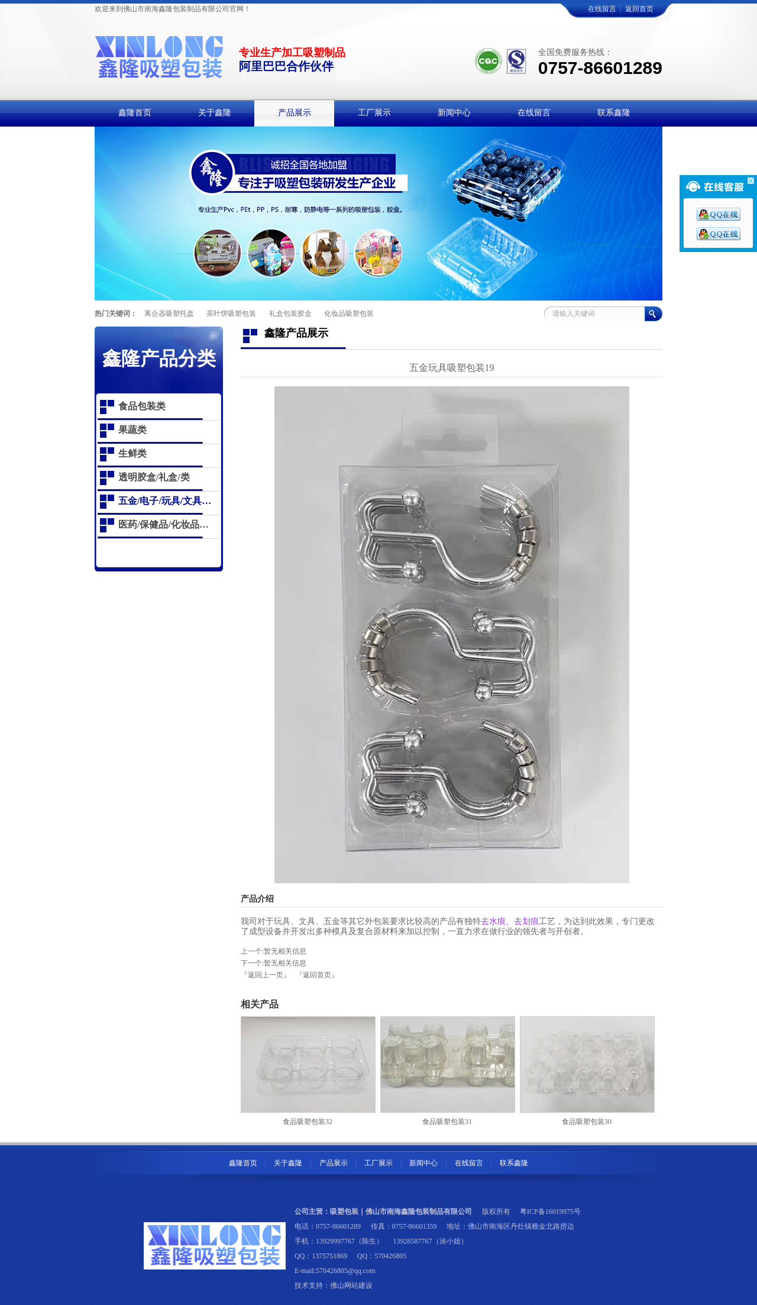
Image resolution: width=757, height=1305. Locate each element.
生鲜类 (132, 453)
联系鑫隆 (514, 1163)
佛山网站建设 (351, 1285)
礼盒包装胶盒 (290, 313)
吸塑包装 (344, 1211)
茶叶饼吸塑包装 (231, 313)
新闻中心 (423, 1163)
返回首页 (639, 9)
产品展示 (333, 1163)
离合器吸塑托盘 (169, 313)
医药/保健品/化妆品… (163, 524)
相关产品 (260, 1004)
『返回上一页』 (265, 975)
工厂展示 (378, 1163)
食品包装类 (142, 406)
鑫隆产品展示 (296, 333)
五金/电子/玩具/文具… (164, 501)
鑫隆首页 (243, 1163)
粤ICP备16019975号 (550, 1211)
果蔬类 (132, 430)
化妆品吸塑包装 (349, 313)
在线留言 (602, 9)
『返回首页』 (317, 975)
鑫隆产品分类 (159, 358)
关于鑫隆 (288, 1163)
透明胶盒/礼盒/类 (154, 477)
